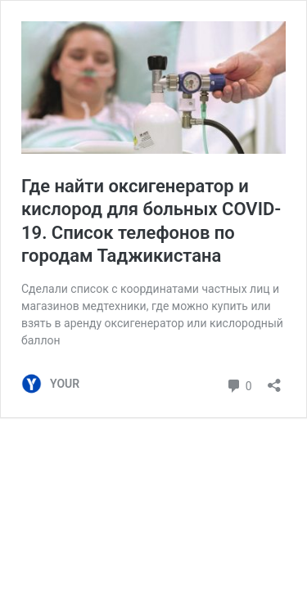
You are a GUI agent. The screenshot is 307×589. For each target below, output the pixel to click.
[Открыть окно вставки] (274, 380)
